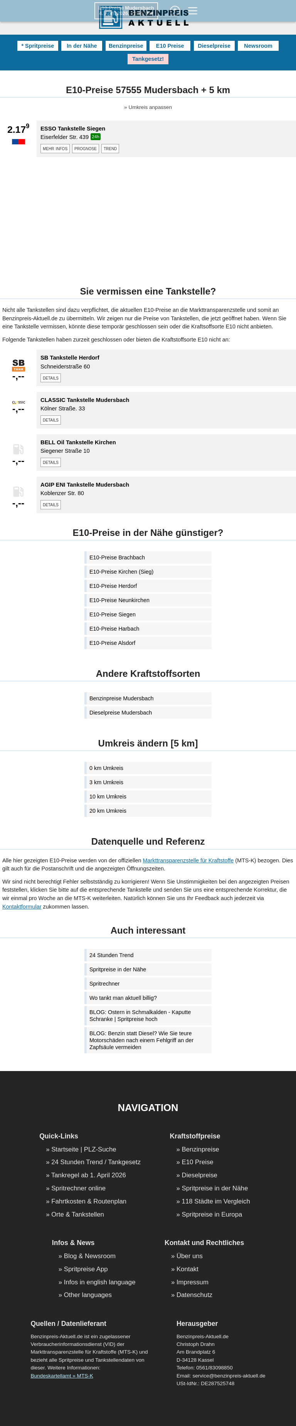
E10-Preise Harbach (114, 629)
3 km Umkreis (106, 782)
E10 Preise (170, 46)
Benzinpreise (126, 46)
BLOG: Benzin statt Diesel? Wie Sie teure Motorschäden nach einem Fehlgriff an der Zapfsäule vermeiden (141, 1040)
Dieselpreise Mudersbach (120, 713)
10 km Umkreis (107, 796)
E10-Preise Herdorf (113, 586)
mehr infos (55, 148)
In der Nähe (82, 46)
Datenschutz (194, 1295)
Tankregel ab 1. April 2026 (88, 1175)
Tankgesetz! (148, 59)
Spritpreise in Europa (212, 1215)
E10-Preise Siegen (112, 614)
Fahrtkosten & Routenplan (88, 1201)
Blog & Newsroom (90, 1256)
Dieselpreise (214, 46)
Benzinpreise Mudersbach (121, 698)
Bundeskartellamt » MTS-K (61, 1376)
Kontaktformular (22, 907)
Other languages (88, 1295)
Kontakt (187, 1269)
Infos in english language (100, 1282)
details (51, 378)
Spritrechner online (78, 1188)
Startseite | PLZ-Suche (83, 1149)
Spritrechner (104, 984)
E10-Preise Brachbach (117, 557)
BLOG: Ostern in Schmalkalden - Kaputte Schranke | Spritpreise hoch (140, 1015)
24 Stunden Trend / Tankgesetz (96, 1162)
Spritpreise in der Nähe (117, 969)
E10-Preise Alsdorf (112, 643)
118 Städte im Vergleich (216, 1201)
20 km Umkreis (107, 811)
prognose (85, 148)
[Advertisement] (148, 217)
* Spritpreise (37, 46)
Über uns (190, 1256)
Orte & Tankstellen (77, 1215)
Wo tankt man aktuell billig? (123, 998)
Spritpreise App (86, 1269)
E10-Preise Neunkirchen (119, 600)
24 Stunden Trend (111, 955)
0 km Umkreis (106, 768)
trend (110, 148)
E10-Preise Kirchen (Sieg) (121, 572)
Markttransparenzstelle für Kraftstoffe (188, 860)
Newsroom (258, 46)
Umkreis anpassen (150, 107)
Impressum (193, 1282)
